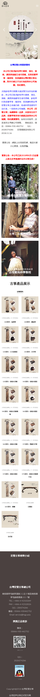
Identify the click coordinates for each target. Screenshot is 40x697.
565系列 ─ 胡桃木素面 (30, 411)
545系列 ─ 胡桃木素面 (30, 381)
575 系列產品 (34, 440)
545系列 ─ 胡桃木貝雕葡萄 (10, 412)
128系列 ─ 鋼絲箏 (30, 322)
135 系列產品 (14, 347)
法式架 (10, 536)
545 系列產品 (34, 377)
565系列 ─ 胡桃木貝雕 (10, 444)
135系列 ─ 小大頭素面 (10, 352)
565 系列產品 (34, 407)
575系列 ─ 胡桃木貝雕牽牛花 (30, 475)
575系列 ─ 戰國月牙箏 (30, 444)
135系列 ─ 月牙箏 (30, 352)
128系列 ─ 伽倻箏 (10, 322)
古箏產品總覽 (6, 318)
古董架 (30, 507)
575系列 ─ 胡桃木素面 (10, 474)
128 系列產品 (14, 318)
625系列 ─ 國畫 (10, 507)
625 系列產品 (14, 502)
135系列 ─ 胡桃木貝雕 (10, 381)
